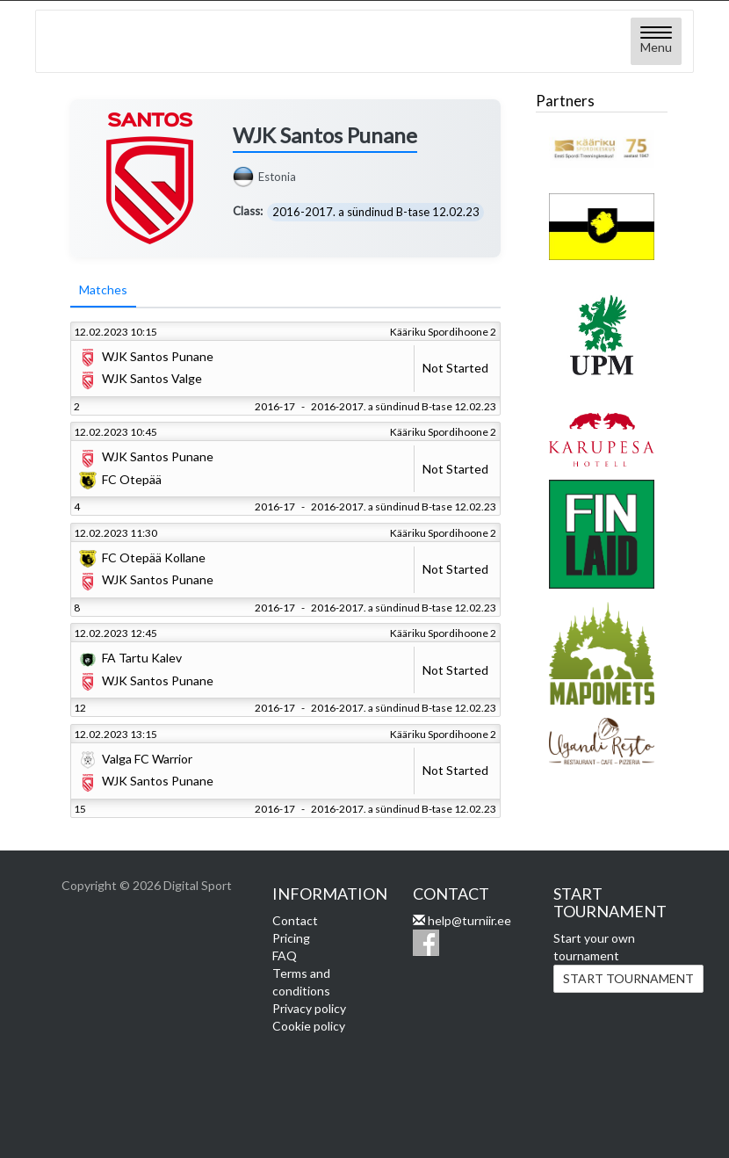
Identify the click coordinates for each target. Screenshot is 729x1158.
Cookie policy (308, 1025)
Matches (103, 290)
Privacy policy (309, 1008)
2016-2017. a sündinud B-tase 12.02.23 (376, 212)
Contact (295, 920)
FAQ (284, 955)
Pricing (291, 937)
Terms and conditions (301, 982)
